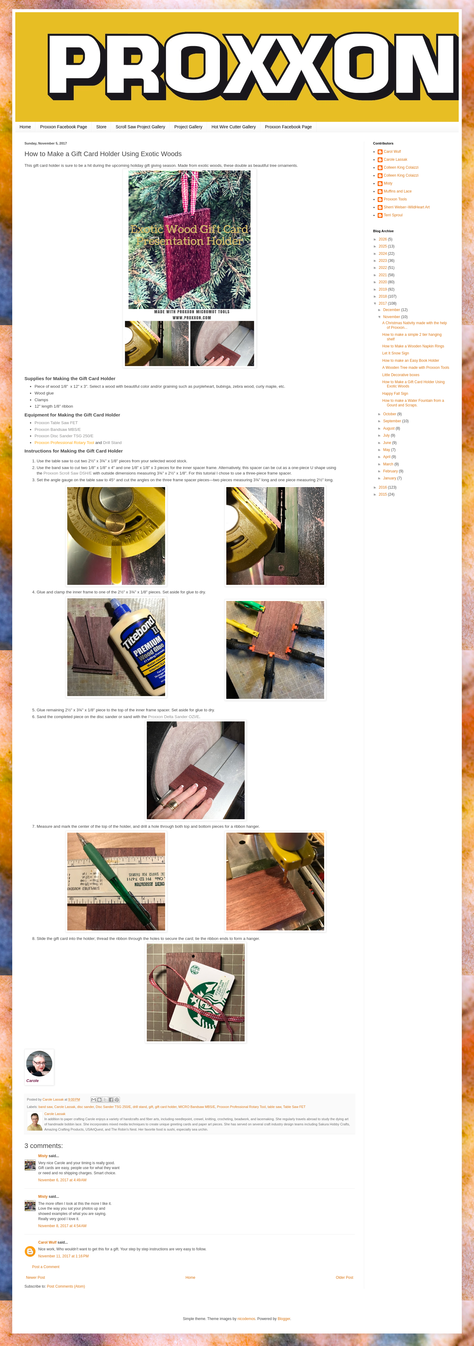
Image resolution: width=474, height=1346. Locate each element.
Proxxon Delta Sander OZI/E (173, 716)
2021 (383, 275)
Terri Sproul (393, 215)
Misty (43, 1156)
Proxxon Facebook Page (63, 126)
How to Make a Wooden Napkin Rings (413, 346)
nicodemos (246, 1319)
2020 (383, 282)
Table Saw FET (294, 1107)
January (390, 478)
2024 (383, 253)
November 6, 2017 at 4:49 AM (62, 1180)
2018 (383, 296)
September (392, 421)
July (387, 435)
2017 (383, 303)
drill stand (140, 1107)
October (390, 414)
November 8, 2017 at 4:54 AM (62, 1226)
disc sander (85, 1107)
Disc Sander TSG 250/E (113, 1107)
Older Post (344, 1277)
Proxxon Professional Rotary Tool (64, 442)
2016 (383, 487)
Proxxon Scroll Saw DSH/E (67, 473)
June (387, 443)
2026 (383, 239)
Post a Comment (45, 1267)
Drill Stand (112, 442)
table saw (274, 1107)
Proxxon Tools (395, 199)
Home (25, 126)
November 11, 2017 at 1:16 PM (63, 1256)
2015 (383, 494)
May (387, 450)
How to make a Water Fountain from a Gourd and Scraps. (413, 402)
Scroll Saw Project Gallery (140, 126)
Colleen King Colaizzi (401, 167)
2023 (383, 261)
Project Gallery (188, 126)
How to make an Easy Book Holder (410, 360)
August (389, 428)
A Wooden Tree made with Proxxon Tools (415, 367)
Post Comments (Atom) (66, 1286)
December (392, 310)
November (392, 317)
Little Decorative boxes (400, 375)
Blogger (284, 1319)
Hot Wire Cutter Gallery (234, 126)
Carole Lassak (64, 1107)
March (388, 464)
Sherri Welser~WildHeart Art (407, 207)
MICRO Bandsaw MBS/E (197, 1107)
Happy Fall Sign (395, 393)
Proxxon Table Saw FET (56, 422)
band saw (46, 1107)
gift (151, 1107)
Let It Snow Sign (395, 353)
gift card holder (166, 1107)
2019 (383, 289)
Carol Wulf (47, 1242)
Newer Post (35, 1277)
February (391, 471)
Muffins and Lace (398, 191)
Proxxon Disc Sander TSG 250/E (64, 436)
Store (101, 126)
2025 (383, 246)
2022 (383, 268)
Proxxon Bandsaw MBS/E (58, 429)
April (387, 457)
